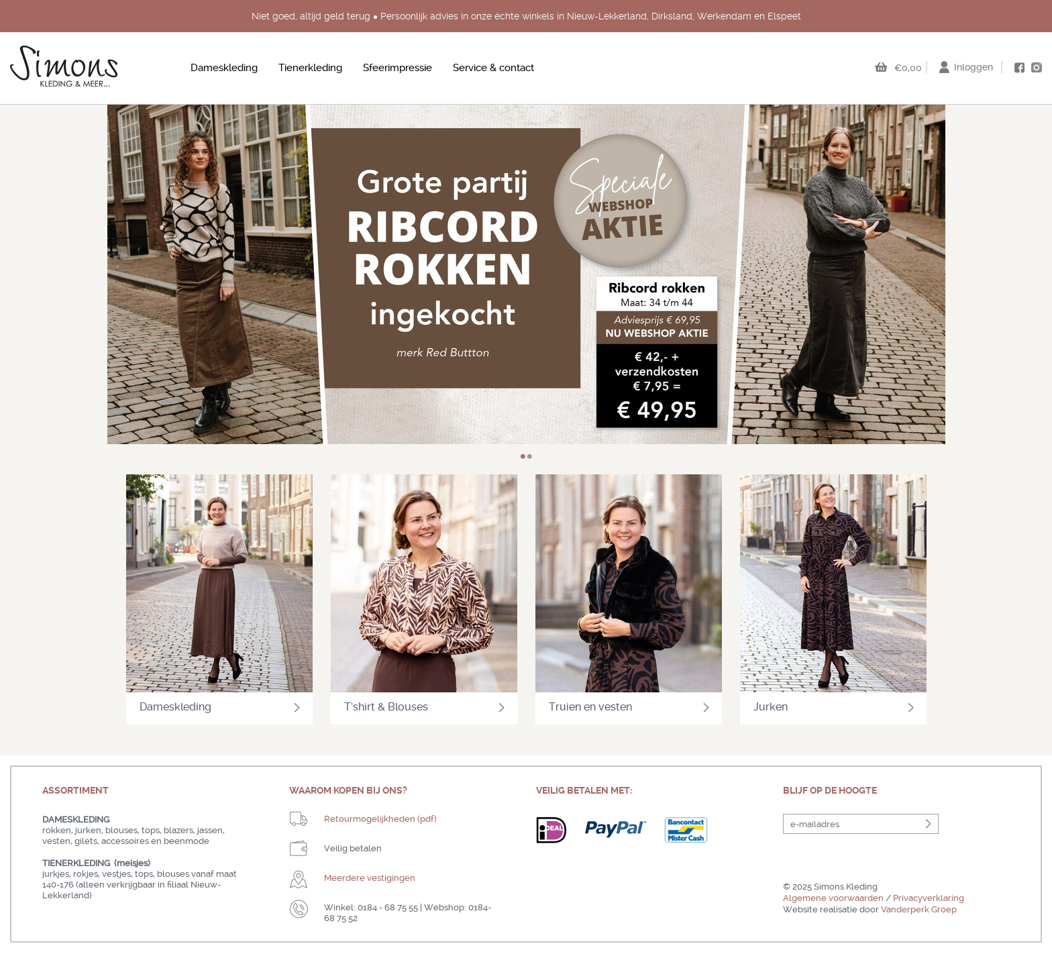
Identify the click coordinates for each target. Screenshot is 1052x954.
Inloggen (973, 67)
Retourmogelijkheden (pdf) (380, 819)
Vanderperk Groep (919, 909)
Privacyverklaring (928, 898)
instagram (1036, 67)
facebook (1019, 67)
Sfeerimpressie (397, 68)
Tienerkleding (310, 68)
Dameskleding (224, 68)
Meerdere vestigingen (369, 878)
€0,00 (908, 67)
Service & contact (493, 68)
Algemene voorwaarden (833, 898)
